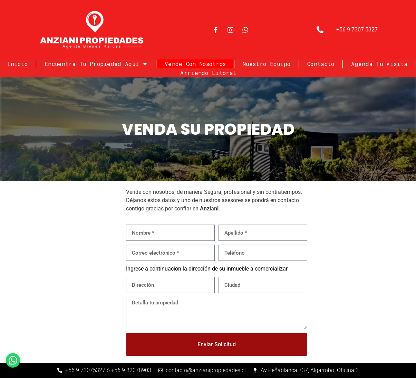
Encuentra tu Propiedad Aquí (96, 63)
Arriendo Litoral (208, 72)
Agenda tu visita (379, 63)
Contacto (320, 63)
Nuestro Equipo (266, 63)
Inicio (17, 63)
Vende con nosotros (195, 63)
